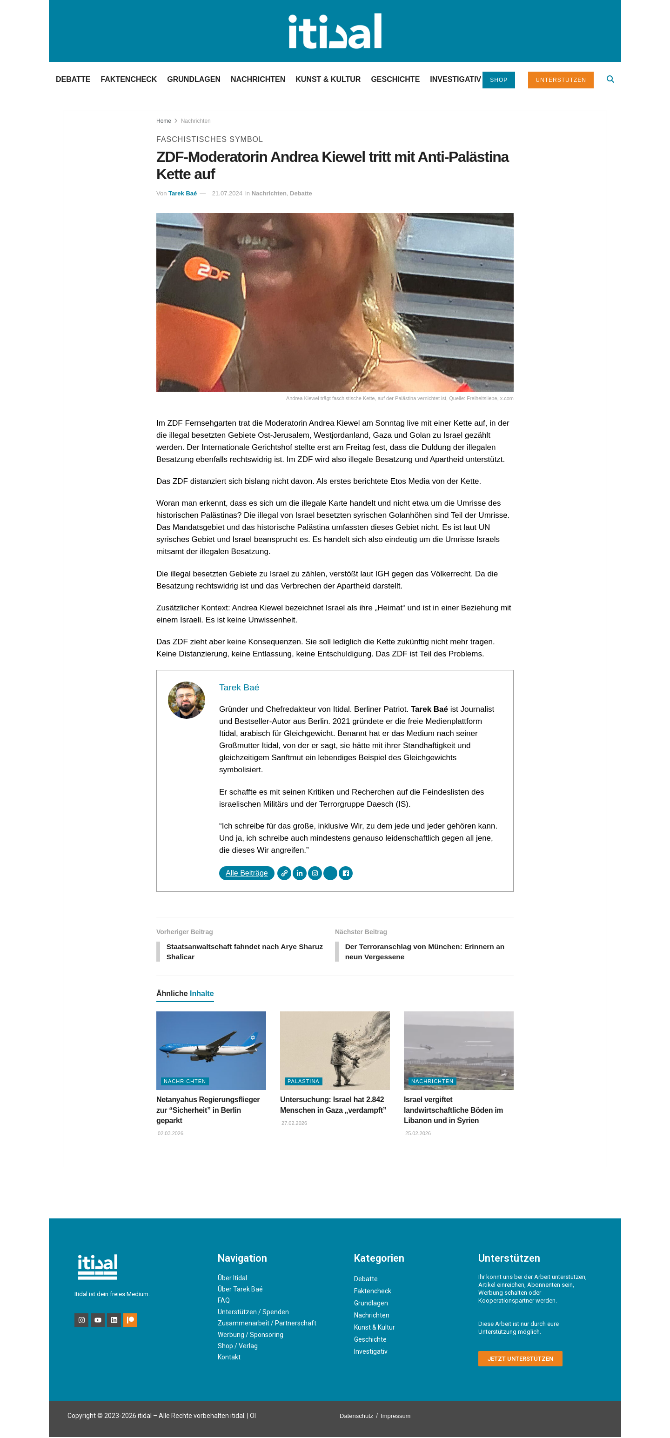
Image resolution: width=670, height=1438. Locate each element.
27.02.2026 (293, 1124)
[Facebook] (346, 873)
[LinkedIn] (300, 873)
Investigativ (455, 79)
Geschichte (395, 79)
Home (163, 121)
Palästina (304, 1082)
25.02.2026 (417, 1134)
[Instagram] (315, 873)
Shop (499, 80)
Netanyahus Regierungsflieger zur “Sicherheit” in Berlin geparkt (208, 1111)
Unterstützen (561, 80)
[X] (330, 873)
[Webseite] (284, 873)
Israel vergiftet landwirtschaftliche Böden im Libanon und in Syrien (453, 1111)
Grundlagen (194, 79)
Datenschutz (356, 1416)
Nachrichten (258, 79)
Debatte (73, 79)
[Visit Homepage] (335, 31)
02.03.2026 (169, 1134)
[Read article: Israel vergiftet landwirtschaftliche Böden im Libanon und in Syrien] (459, 1051)
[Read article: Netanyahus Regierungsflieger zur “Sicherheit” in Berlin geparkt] (211, 1051)
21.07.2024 (227, 193)
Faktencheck (128, 79)
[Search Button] (610, 79)
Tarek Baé (182, 193)
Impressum (395, 1416)
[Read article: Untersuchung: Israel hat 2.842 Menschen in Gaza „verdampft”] (335, 1051)
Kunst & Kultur (328, 79)
